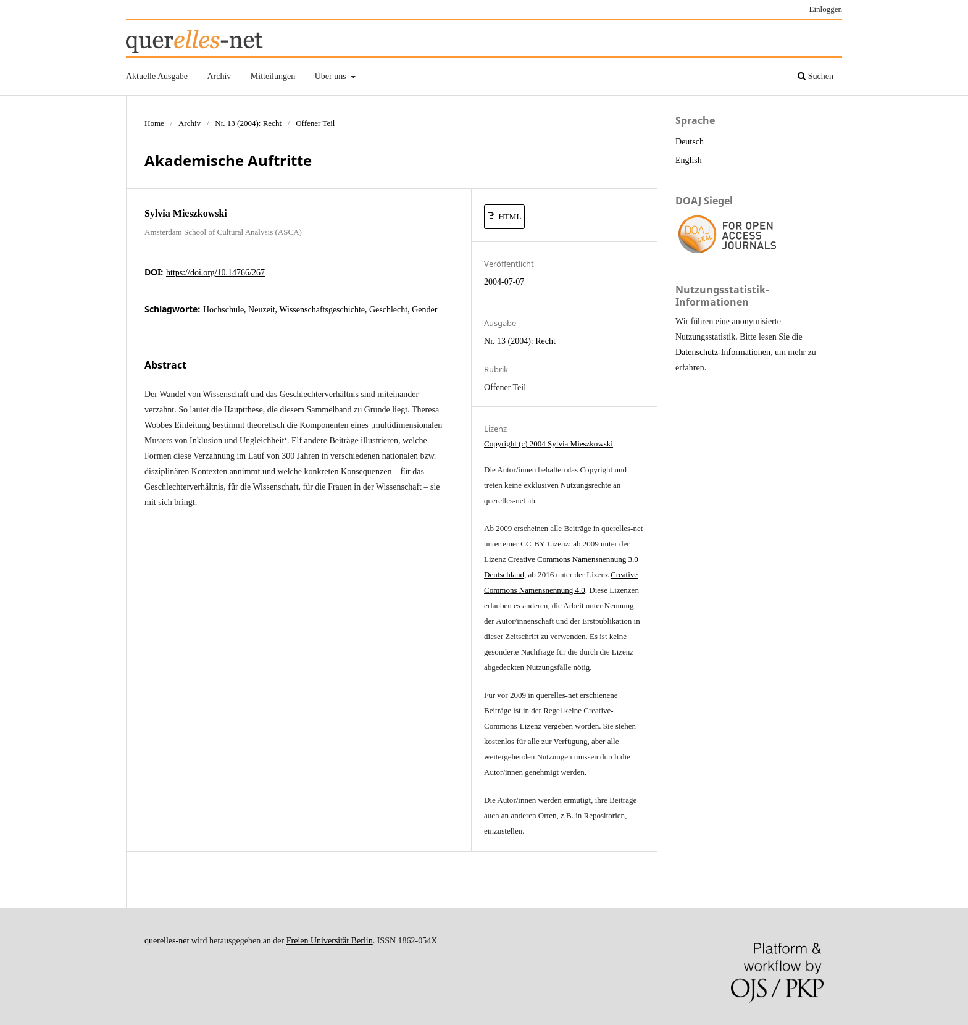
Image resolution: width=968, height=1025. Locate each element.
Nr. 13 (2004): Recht (248, 123)
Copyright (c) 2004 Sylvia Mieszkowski (548, 443)
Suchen (815, 76)
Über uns (331, 76)
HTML (508, 216)
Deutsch (689, 141)
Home (154, 123)
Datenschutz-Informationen (722, 352)
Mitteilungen (273, 76)
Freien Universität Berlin (329, 940)
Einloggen (826, 9)
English (688, 160)
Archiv (219, 76)
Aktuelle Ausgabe (157, 76)
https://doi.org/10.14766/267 (215, 272)
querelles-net (166, 940)
